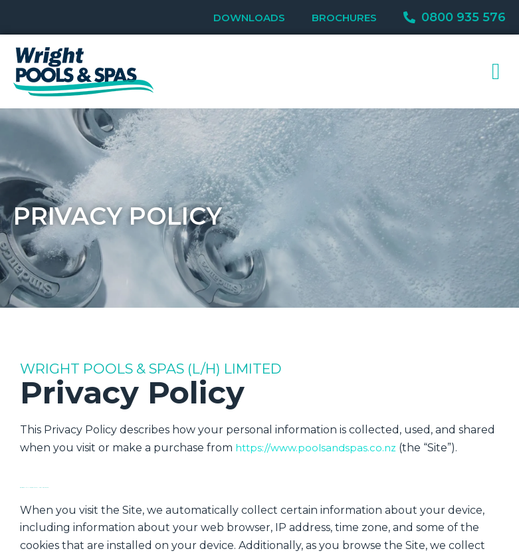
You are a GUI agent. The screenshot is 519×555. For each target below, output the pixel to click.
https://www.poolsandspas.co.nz (319, 447)
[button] (496, 71)
